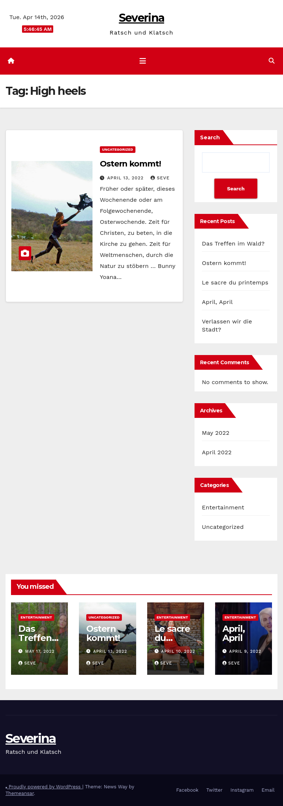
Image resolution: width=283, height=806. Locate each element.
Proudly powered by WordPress (45, 786)
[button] (272, 60)
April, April (217, 301)
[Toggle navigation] (143, 61)
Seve (160, 177)
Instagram (242, 790)
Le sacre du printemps (235, 282)
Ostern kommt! (130, 164)
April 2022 (217, 452)
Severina (141, 18)
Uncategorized (117, 149)
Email (268, 790)
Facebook (187, 790)
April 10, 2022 (178, 651)
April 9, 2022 (245, 651)
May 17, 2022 (40, 651)
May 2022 (215, 432)
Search (210, 137)
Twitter (214, 790)
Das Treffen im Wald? (233, 243)
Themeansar (20, 793)
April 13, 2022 (126, 177)
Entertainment (223, 507)
